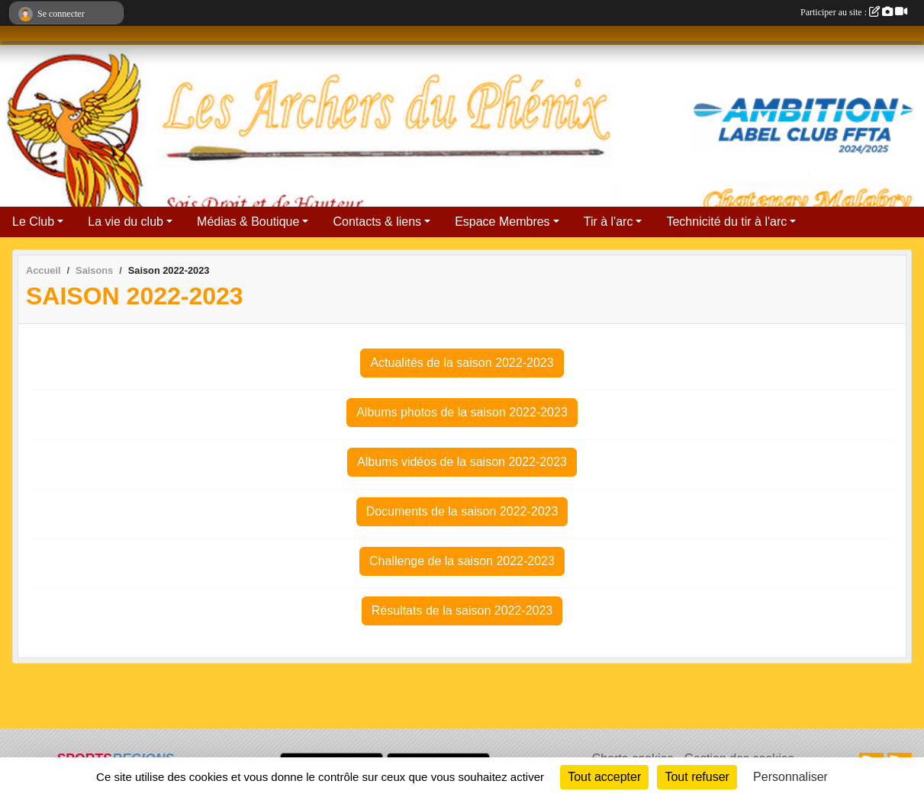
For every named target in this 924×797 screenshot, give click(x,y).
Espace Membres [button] (502, 221)
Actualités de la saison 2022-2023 (461, 362)
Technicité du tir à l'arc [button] (726, 221)
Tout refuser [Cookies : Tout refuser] (697, 776)
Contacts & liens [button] (377, 221)
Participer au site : (853, 12)
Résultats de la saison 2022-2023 (462, 610)
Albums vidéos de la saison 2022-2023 (462, 461)
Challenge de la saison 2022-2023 (462, 560)
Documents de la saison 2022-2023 (462, 511)
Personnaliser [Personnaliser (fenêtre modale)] (790, 776)
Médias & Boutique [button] (248, 221)
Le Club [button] (33, 221)
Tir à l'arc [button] (608, 221)
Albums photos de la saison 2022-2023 (462, 412)
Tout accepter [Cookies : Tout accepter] (604, 776)
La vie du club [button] (125, 221)
